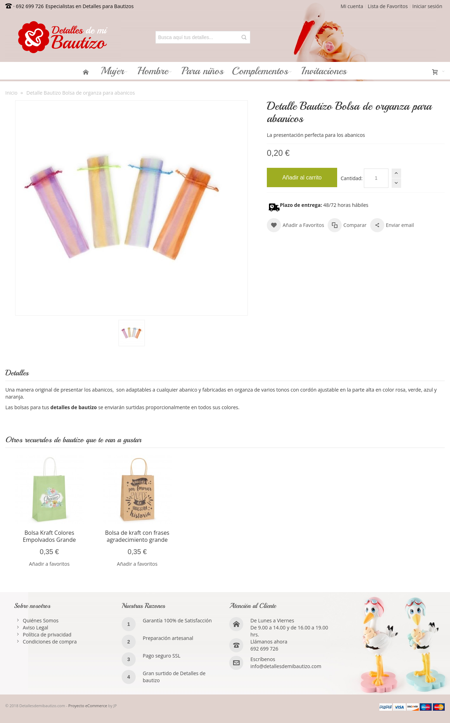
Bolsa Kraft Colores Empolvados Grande (49, 536)
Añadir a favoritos (49, 563)
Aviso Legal (35, 627)
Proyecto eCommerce (87, 705)
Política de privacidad (47, 634)
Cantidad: (351, 178)
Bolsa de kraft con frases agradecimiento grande (137, 536)
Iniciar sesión (427, 6)
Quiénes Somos (41, 620)
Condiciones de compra (50, 641)
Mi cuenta (352, 6)
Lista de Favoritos (388, 6)
